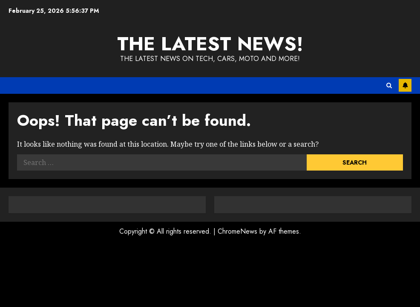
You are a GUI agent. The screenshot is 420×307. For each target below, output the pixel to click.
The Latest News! (210, 44)
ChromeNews (237, 231)
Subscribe (405, 85)
